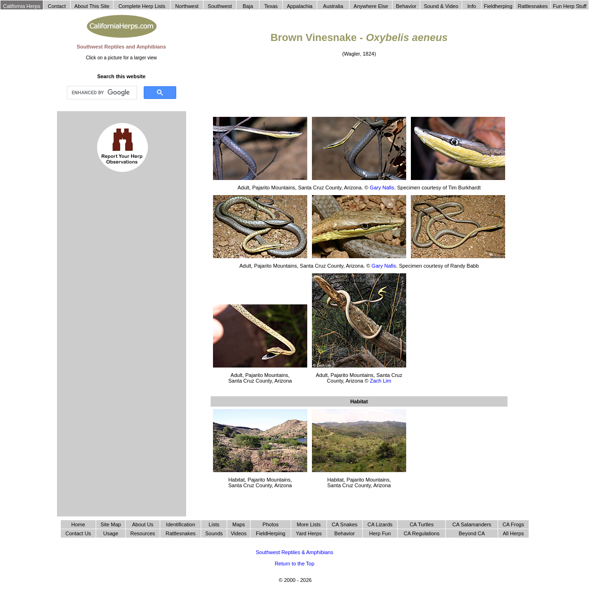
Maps (238, 524)
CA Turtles (421, 524)
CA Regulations (422, 533)
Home (78, 524)
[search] (101, 93)
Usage (110, 533)
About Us (142, 524)
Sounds (214, 533)
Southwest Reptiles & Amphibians (294, 552)
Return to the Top (294, 563)
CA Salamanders (471, 524)
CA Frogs (513, 524)
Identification (180, 524)
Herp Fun (380, 533)
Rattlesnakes (180, 533)
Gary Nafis (382, 187)
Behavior (345, 533)
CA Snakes (344, 524)
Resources (143, 533)
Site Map (110, 524)
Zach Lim (380, 381)
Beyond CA (471, 533)
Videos (238, 533)
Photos (270, 524)
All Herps (513, 533)
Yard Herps (309, 533)
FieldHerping (270, 533)
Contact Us (78, 533)
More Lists (309, 524)
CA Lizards (380, 524)
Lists (214, 524)
